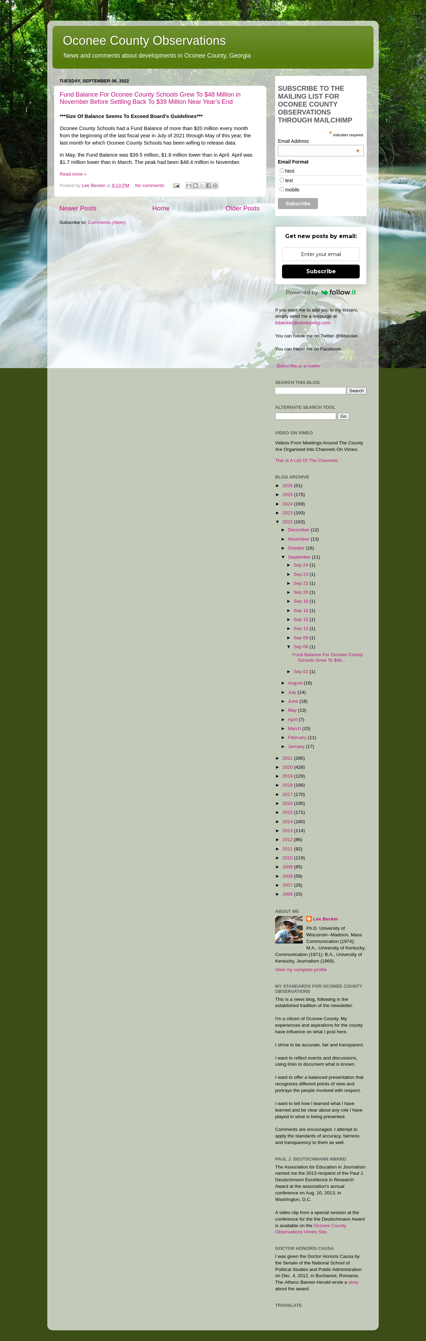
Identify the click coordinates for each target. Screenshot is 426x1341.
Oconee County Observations (144, 40)
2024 (288, 503)
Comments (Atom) (107, 222)
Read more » (73, 174)
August (296, 683)
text (289, 180)
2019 (288, 776)
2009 (288, 866)
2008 (288, 876)
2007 (288, 885)
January (297, 746)
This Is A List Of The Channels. (307, 460)
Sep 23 (301, 574)
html (289, 171)
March (295, 728)
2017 (288, 794)
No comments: (150, 185)
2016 (288, 803)
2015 (288, 812)
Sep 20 (301, 592)
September (300, 557)
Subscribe (321, 271)
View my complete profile (301, 969)
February (298, 737)
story (353, 1282)
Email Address (319, 141)
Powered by (321, 292)
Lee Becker (325, 918)
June (293, 701)
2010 (288, 857)
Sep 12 (301, 628)
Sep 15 (301, 619)
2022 (288, 521)
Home (161, 208)
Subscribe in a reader (299, 365)
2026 (288, 485)
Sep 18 (301, 601)
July (293, 692)
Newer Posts (77, 208)
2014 (288, 821)
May (293, 710)
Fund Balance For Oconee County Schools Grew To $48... (327, 657)
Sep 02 (301, 671)
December (299, 529)
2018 (288, 785)
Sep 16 (301, 610)
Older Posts (242, 208)
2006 (288, 894)
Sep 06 (301, 646)
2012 (288, 839)
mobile (292, 190)
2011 (288, 848)
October (297, 548)
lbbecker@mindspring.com (302, 322)
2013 (288, 830)
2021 (288, 758)
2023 (288, 512)
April (293, 719)
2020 (288, 767)
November (299, 539)
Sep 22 (301, 583)
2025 (288, 494)
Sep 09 (301, 637)
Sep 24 (301, 565)
